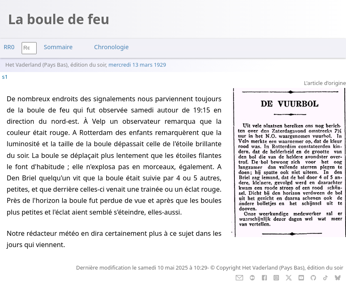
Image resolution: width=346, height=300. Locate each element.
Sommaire (58, 47)
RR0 (9, 47)
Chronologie (111, 47)
